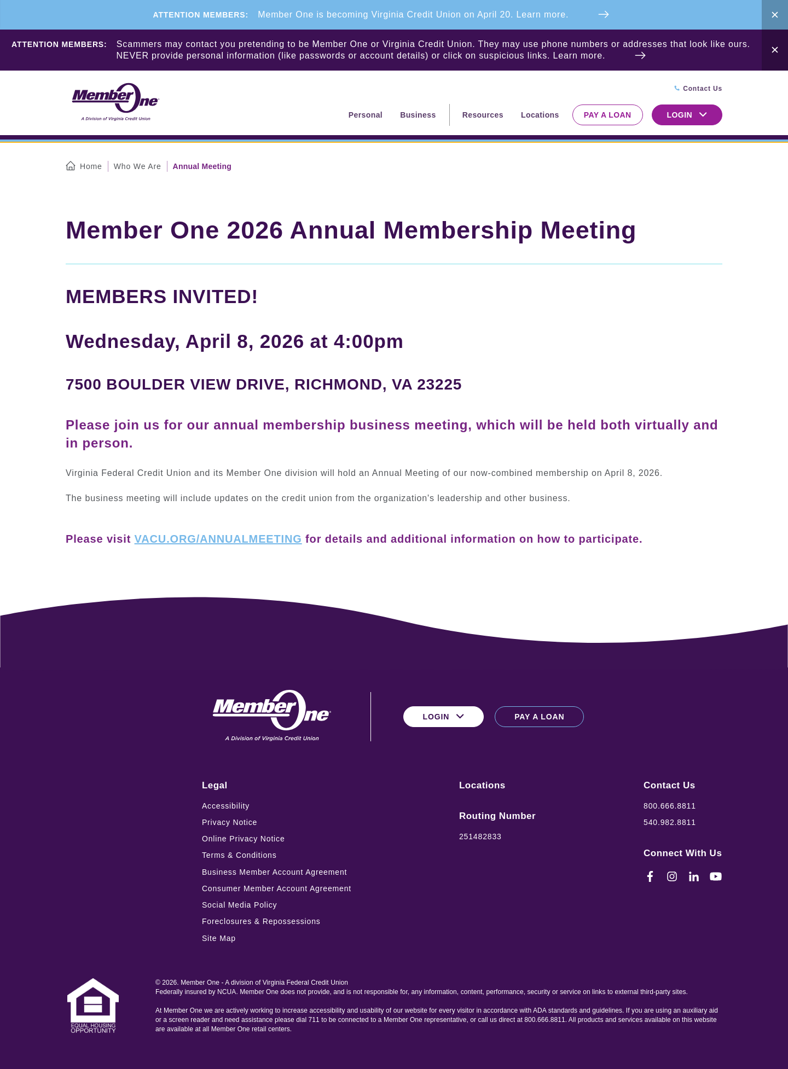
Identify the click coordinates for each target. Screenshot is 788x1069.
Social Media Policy (239, 904)
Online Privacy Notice (243, 838)
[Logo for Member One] (115, 102)
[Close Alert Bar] (775, 15)
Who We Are (137, 166)
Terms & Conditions (239, 855)
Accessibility (226, 805)
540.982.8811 (670, 822)
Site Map (219, 938)
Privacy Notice (229, 822)
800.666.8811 (670, 805)
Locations (540, 115)
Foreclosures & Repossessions (261, 921)
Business (418, 115)
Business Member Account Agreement (274, 872)
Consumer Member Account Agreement (276, 888)
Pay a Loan (607, 115)
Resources (482, 115)
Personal (366, 115)
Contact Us (670, 785)
